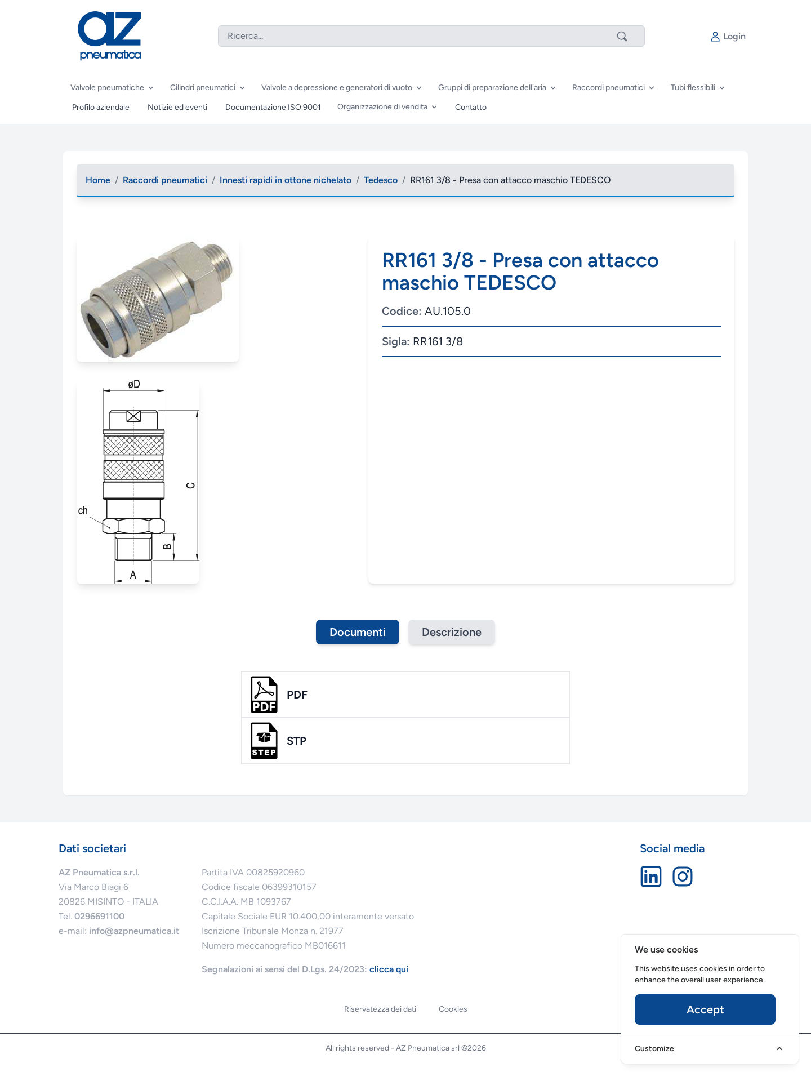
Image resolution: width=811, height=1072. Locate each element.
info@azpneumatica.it (134, 931)
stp (296, 741)
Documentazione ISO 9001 (273, 107)
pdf (297, 694)
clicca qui (388, 969)
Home (98, 180)
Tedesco (381, 180)
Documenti (357, 632)
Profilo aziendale (101, 107)
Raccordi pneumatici (165, 180)
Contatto (471, 107)
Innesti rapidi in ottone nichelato (285, 180)
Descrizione (452, 632)
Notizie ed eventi (177, 107)
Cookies (453, 1009)
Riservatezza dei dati (380, 1009)
